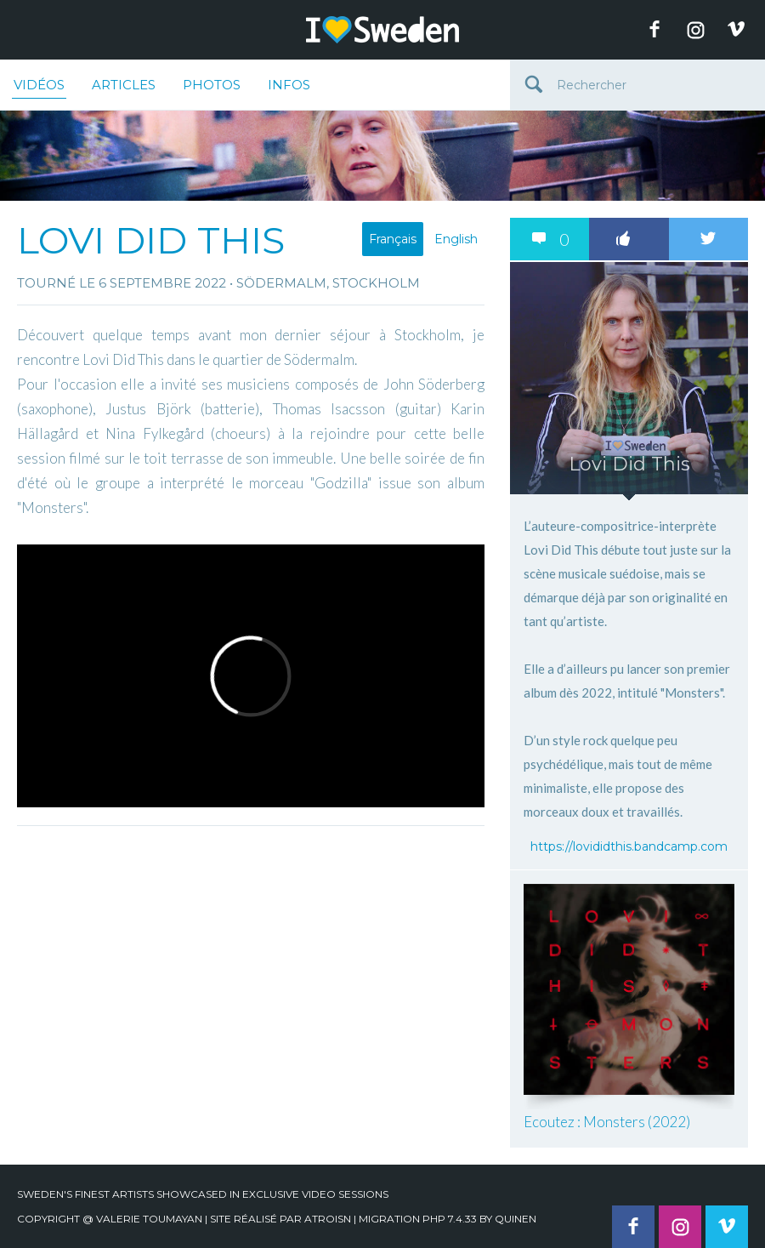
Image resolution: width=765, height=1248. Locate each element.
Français (392, 239)
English (456, 239)
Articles (124, 85)
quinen (515, 1218)
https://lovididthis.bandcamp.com (629, 846)
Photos (212, 85)
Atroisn (327, 1218)
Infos (289, 85)
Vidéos (39, 88)
